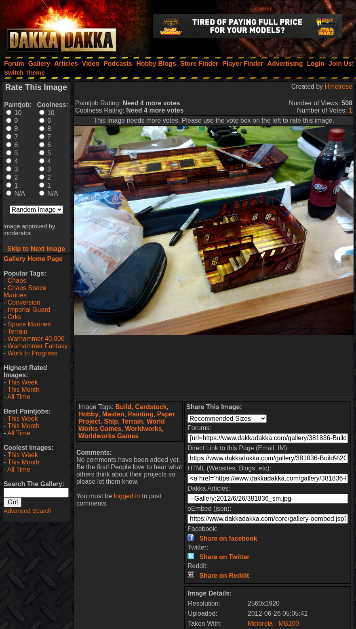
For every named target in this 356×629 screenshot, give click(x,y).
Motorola (260, 623)
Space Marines (29, 324)
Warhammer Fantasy (38, 346)
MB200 (288, 623)
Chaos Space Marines (25, 291)
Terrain (17, 331)
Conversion (24, 302)
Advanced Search (27, 510)
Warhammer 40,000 (36, 338)
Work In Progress (32, 353)
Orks (14, 316)
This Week (22, 382)
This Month (23, 389)
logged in (127, 496)
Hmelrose (338, 86)
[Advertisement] (214, 365)
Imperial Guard (29, 309)
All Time (18, 396)
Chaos (17, 280)
